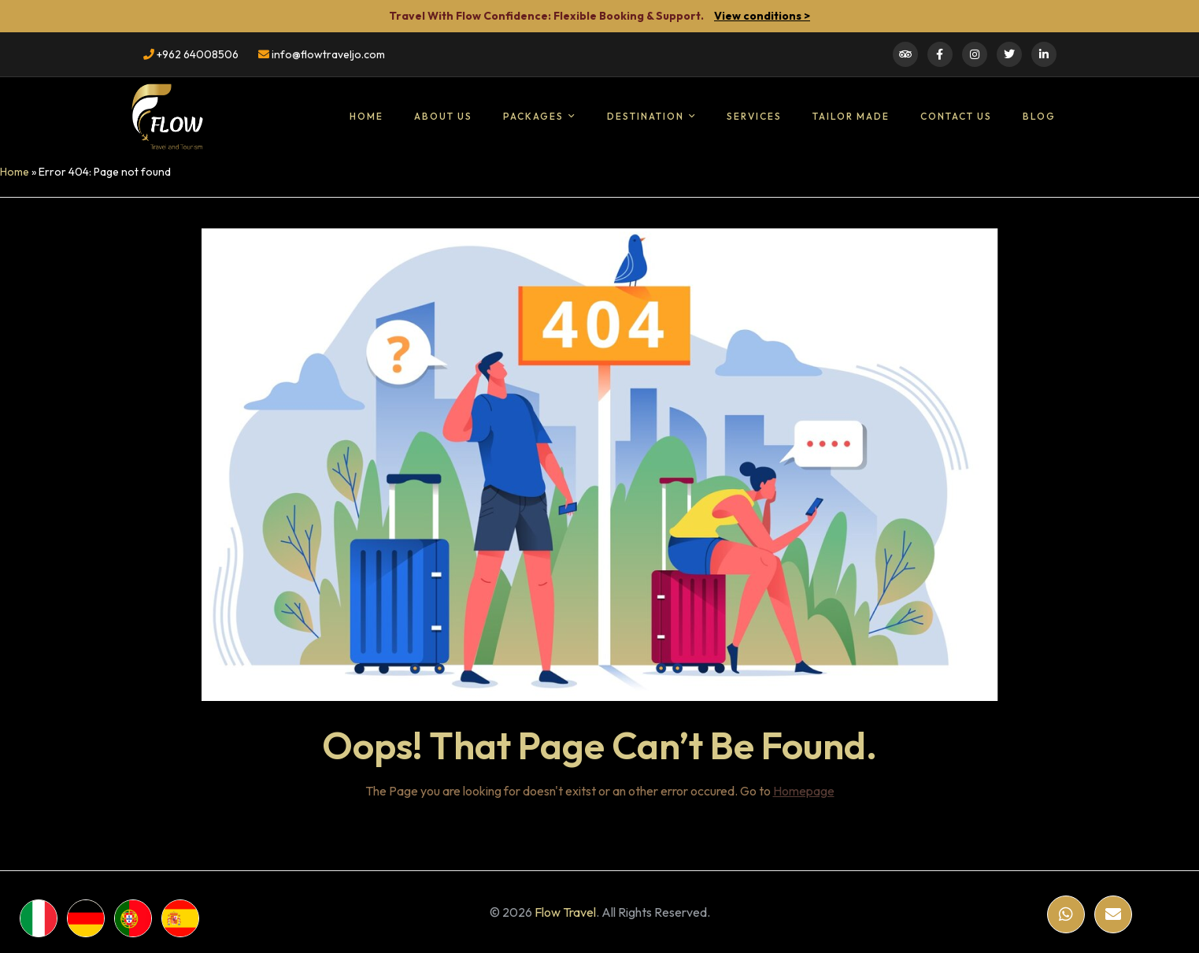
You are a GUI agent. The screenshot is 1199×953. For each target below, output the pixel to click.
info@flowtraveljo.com (321, 54)
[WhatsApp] (1066, 914)
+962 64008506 (191, 54)
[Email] (1113, 914)
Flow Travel (565, 912)
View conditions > (762, 16)
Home (14, 172)
